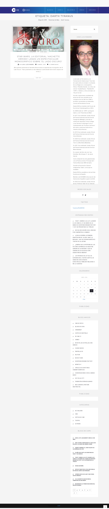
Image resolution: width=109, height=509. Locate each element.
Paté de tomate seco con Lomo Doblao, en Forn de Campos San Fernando (84, 470)
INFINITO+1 (78, 364)
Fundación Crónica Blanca (83, 381)
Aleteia (77, 354)
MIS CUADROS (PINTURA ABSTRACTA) (81, 385)
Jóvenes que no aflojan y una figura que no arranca (83, 475)
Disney (45, 49)
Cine (28, 49)
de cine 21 (78, 336)
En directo (26, 10)
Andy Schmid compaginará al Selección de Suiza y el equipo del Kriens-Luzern (84, 443)
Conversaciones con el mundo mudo (84, 374)
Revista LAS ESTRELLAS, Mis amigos (83, 344)
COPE (60, 10)
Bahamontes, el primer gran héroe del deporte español (84, 484)
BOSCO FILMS (79, 358)
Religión (71, 10)
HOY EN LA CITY (79, 378)
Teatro (77, 420)
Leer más (38, 77)
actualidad (19, 49)
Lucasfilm (32, 51)
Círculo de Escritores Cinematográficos (81, 368)
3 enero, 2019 (40, 64)
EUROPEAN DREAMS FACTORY (83, 361)
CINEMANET (78, 329)
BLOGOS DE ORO (80, 326)
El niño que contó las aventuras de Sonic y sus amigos (83, 453)
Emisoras (92, 10)
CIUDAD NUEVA (79, 348)
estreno (78, 423)
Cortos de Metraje (81, 333)
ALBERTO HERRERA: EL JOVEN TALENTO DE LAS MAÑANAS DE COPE (83, 448)
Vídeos (81, 10)
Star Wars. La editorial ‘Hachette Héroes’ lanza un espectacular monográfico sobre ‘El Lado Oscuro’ (38, 59)
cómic (36, 49)
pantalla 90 (79, 351)
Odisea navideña (79, 465)
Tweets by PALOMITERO (78, 208)
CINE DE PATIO (79, 323)
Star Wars (43, 51)
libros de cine (56, 49)
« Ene (84, 299)
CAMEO (77, 339)
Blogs (50, 10)
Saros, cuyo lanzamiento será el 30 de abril (84, 438)
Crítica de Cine (80, 417)
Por (26, 64)
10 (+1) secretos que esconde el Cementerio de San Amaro (82, 480)
